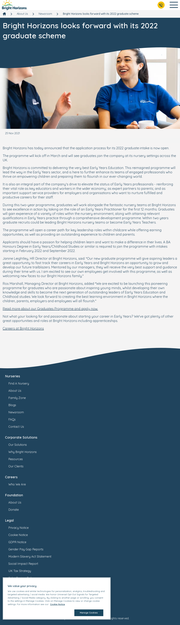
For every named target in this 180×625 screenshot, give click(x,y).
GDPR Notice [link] (20, 542)
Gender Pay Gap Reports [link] (29, 549)
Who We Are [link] (20, 484)
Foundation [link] (14, 495)
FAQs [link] (15, 419)
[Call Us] (161, 5)
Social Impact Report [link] (26, 564)
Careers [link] (11, 477)
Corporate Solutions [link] (21, 437)
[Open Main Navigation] (174, 5)
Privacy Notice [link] (21, 528)
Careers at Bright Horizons (23, 328)
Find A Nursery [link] (22, 383)
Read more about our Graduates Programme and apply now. (50, 309)
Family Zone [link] (20, 398)
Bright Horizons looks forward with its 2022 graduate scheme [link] (101, 13)
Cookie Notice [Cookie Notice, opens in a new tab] (57, 604)
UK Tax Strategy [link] (23, 571)
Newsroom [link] (45, 13)
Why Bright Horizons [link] (25, 452)
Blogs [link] (15, 405)
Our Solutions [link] (20, 445)
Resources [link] (18, 459)
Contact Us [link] (19, 427)
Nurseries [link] (12, 376)
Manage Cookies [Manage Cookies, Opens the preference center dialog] (89, 612)
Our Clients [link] (19, 466)
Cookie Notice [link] (21, 535)
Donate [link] (16, 510)
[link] (14, 5)
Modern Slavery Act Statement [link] (33, 556)
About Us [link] (22, 13)
